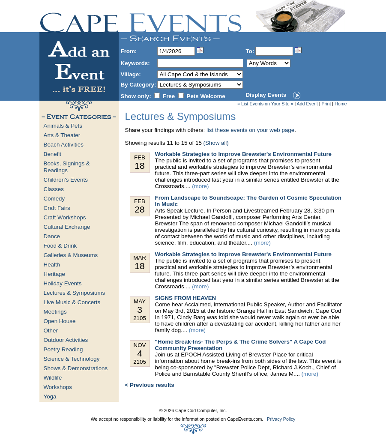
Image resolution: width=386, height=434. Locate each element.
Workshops (58, 387)
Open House (60, 321)
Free (169, 96)
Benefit (53, 154)
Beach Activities (64, 144)
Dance (52, 236)
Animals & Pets (63, 126)
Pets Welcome (206, 96)
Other (51, 330)
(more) (200, 186)
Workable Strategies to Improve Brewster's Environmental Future (243, 154)
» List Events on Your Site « (265, 103)
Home (341, 103)
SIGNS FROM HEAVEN (185, 298)
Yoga (50, 396)
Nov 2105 (140, 353)
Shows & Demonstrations (76, 368)
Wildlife (53, 377)
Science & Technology (72, 359)
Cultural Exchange (67, 227)
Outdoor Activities (66, 340)
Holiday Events (63, 283)
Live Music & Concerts (72, 302)
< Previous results (149, 385)
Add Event (307, 103)
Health (52, 264)
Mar (140, 262)
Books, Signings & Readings (67, 167)
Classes (54, 189)
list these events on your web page (250, 130)
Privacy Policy (281, 419)
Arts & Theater (62, 135)
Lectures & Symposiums (74, 293)
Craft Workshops (65, 217)
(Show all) (216, 143)
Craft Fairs (57, 208)
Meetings (55, 311)
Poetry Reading (63, 349)
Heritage (54, 274)
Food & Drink (60, 245)
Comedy (54, 198)
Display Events (265, 95)
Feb (140, 162)
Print (326, 103)
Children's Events (66, 180)
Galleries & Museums (71, 255)
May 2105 (140, 309)
